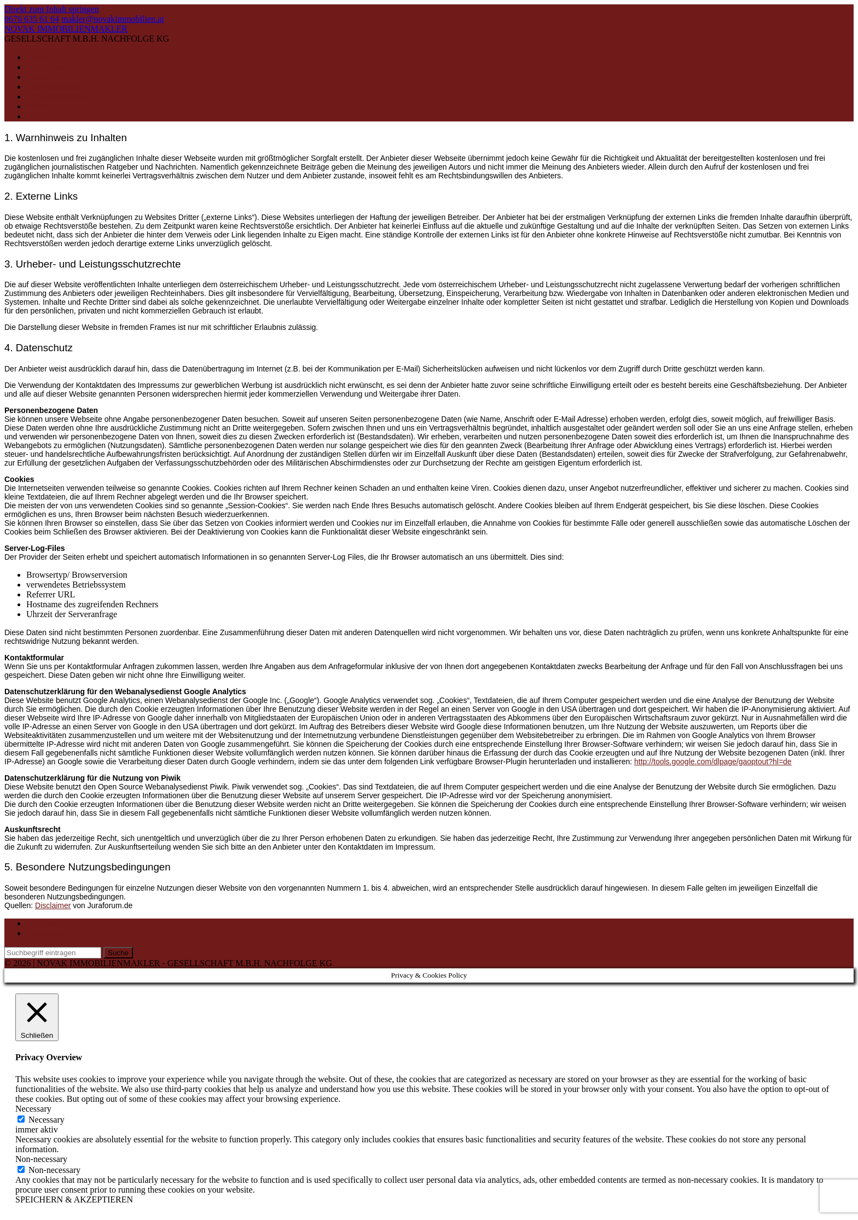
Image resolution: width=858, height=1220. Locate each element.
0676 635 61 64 (31, 19)
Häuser (38, 77)
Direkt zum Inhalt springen (51, 9)
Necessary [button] (33, 1108)
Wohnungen (47, 67)
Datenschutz (47, 933)
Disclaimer (53, 905)
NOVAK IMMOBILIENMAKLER (65, 28)
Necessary (46, 1119)
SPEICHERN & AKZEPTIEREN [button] (74, 1199)
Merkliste (43, 106)
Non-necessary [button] (41, 1159)
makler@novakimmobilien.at (112, 19)
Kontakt (40, 116)
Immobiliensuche (56, 96)
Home (37, 57)
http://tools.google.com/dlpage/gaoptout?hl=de (713, 761)
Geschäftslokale (54, 86)
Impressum (45, 923)
